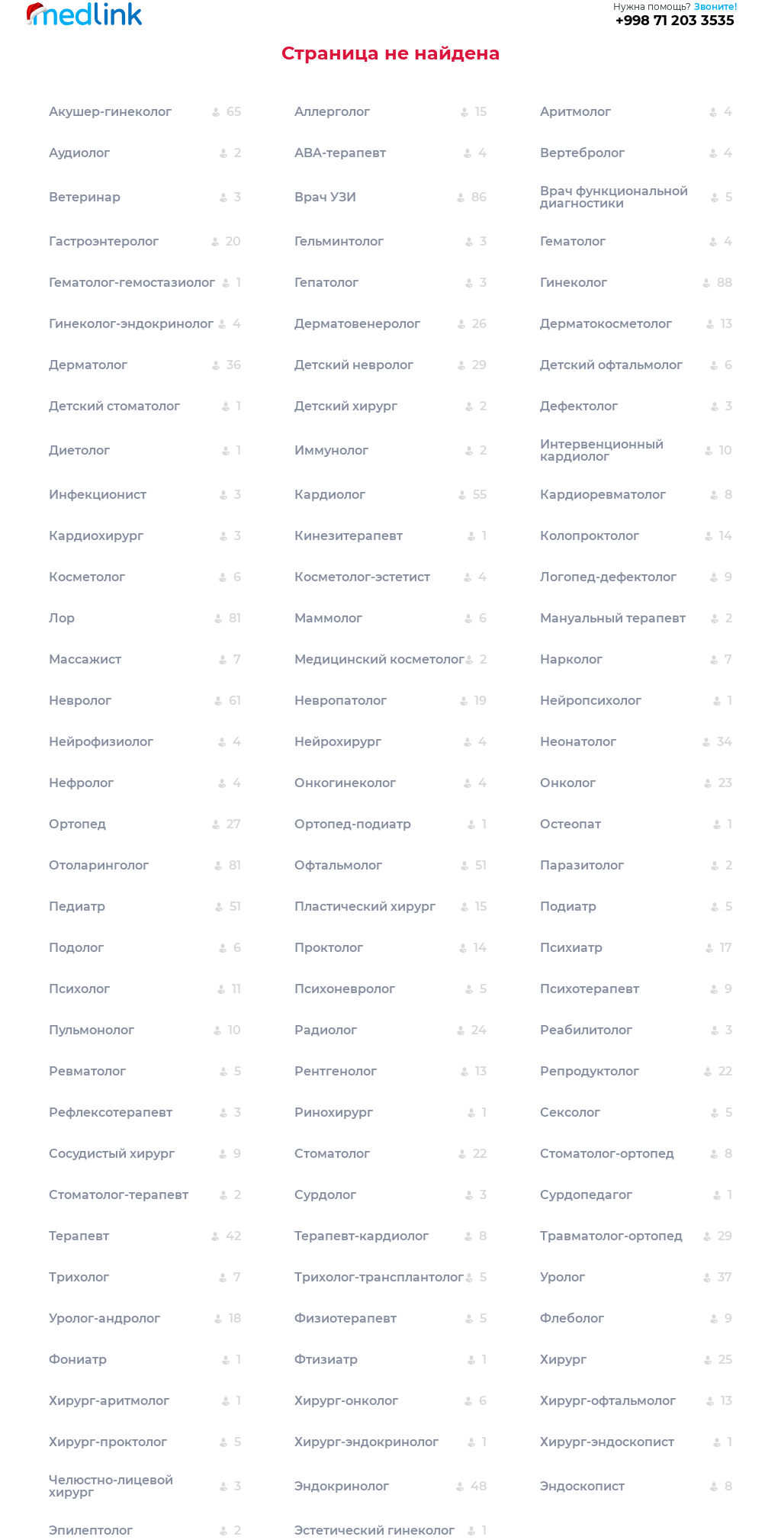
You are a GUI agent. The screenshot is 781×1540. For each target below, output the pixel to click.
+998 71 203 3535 (674, 20)
